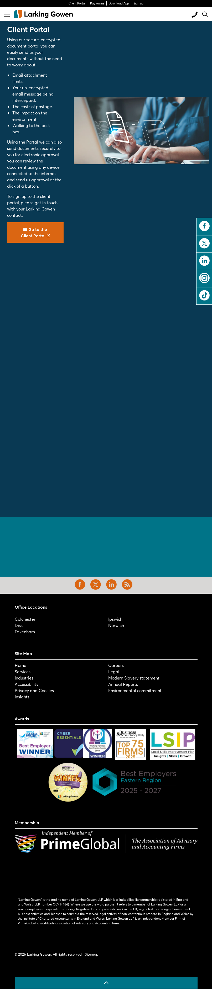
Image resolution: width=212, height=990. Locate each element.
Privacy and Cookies (34, 690)
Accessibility (26, 684)
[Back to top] (106, 983)
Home (20, 665)
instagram (204, 278)
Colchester (25, 619)
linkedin (204, 260)
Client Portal (77, 3)
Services (22, 671)
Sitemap (91, 954)
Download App (119, 3)
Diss (19, 625)
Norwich (116, 625)
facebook (204, 226)
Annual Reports (123, 684)
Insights (22, 696)
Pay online (97, 3)
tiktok (204, 295)
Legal (113, 671)
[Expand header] (7, 14)
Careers (116, 665)
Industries (24, 678)
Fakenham (25, 631)
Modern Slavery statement (133, 678)
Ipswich (115, 619)
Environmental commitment (135, 690)
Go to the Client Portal (35, 233)
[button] (141, 130)
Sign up (138, 3)
